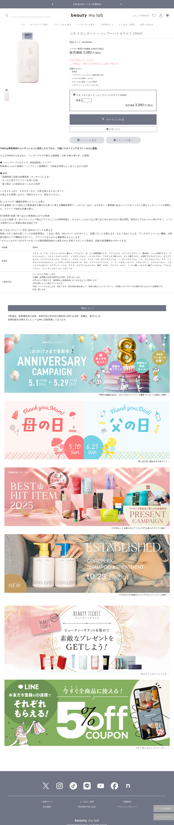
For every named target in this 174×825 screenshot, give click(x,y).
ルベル (90, 78)
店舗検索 (127, 802)
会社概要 (47, 807)
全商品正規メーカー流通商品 (87, 4)
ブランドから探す (62, 24)
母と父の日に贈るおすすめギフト (154, 461)
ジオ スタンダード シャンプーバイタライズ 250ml (114, 101)
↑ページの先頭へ (163, 808)
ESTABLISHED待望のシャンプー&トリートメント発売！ (144, 595)
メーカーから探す (86, 24)
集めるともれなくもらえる (155, 674)
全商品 (74, 72)
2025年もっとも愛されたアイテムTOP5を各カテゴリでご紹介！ (141, 528)
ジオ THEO (92, 82)
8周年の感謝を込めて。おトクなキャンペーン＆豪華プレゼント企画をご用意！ (134, 395)
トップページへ (164, 816)
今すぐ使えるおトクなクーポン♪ (153, 748)
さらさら (95, 85)
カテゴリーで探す (39, 24)
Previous (55, 4)
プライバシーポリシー (127, 807)
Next (118, 4)
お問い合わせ (146, 24)
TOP (23, 24)
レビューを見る (86, 140)
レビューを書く (123, 140)
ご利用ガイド (107, 24)
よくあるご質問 (127, 24)
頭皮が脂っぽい (98, 75)
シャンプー (85, 75)
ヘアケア (75, 75)
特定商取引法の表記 (87, 807)
